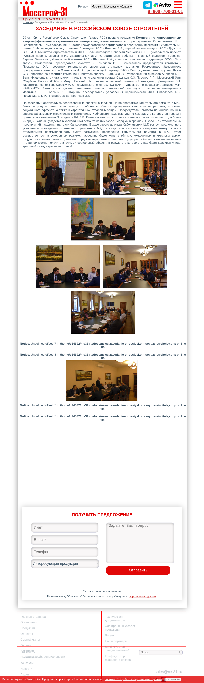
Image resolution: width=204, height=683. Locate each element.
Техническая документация (115, 618)
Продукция (28, 628)
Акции (25, 674)
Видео (109, 635)
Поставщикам (30, 657)
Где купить (28, 651)
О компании (29, 622)
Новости (28, 22)
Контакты (27, 663)
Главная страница (33, 616)
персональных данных (142, 596)
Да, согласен (173, 679)
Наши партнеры (116, 641)
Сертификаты (30, 639)
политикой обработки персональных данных (133, 679)
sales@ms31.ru (168, 671)
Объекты (27, 634)
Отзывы (26, 645)
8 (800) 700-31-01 (165, 11)
